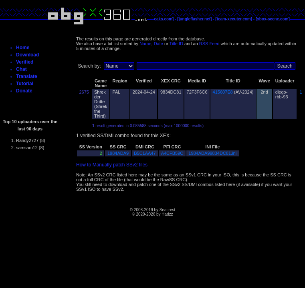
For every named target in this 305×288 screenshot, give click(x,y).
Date (158, 43)
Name (145, 43)
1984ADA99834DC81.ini (212, 153)
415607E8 (223, 92)
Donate (24, 91)
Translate (26, 76)
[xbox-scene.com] (273, 19)
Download (27, 55)
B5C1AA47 (145, 153)
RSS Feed (209, 43)
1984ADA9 (118, 153)
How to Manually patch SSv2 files (111, 165)
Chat (21, 69)
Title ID (176, 43)
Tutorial (24, 83)
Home (22, 47)
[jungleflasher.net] (194, 19)
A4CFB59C (172, 153)
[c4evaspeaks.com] (155, 19)
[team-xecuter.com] (233, 19)
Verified (24, 62)
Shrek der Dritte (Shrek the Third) (100, 104)
